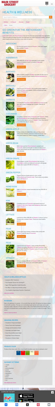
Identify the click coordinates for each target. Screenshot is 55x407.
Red (23, 351)
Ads (46, 4)
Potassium (27, 102)
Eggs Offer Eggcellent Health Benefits (15, 285)
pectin (7, 370)
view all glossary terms (10, 382)
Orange (36, 351)
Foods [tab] (27, 22)
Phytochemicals (19, 35)
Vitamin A (28, 88)
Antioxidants (20, 163)
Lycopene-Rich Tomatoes (12, 280)
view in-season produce (10, 312)
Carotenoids (20, 64)
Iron (34, 247)
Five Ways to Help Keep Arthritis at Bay (15, 287)
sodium (7, 375)
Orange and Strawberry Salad (13, 328)
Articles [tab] (6, 22)
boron (7, 376)
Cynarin (26, 48)
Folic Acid (28, 60)
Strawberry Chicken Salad (12, 338)
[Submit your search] (50, 17)
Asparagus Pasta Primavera (12, 335)
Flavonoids (21, 177)
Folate (38, 62)
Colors (5, 25)
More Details (21, 51)
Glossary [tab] (21, 22)
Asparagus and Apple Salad (12, 330)
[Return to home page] (27, 3)
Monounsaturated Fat (41, 76)
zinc (6, 366)
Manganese (37, 205)
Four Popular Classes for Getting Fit (14, 282)
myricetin (7, 371)
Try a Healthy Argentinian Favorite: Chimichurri (17, 290)
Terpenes (41, 116)
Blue (18, 351)
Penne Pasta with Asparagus (13, 325)
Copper (30, 205)
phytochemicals (9, 368)
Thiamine (19, 247)
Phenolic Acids (30, 177)
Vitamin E (19, 205)
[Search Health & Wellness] (26, 17)
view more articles (9, 293)
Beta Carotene (40, 102)
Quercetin (19, 147)
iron (6, 380)
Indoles (10, 35)
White (32, 351)
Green (27, 351)
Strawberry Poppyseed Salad (13, 322)
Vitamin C (35, 46)
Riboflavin (30, 247)
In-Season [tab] (13, 22)
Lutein (4, 35)
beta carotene (9, 378)
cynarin (7, 364)
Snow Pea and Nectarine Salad (13, 333)
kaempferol (8, 373)
